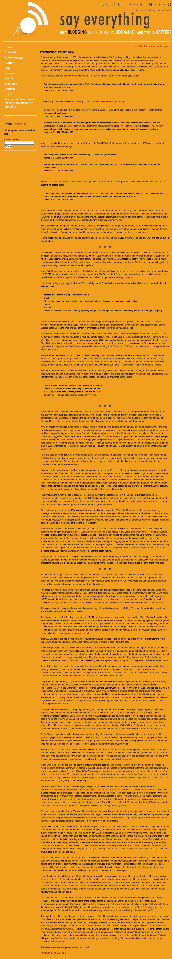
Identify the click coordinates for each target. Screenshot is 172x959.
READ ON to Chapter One (53, 953)
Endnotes (11, 83)
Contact (10, 88)
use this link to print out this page (152, 46)
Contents (11, 52)
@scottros (20, 123)
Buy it (8, 94)
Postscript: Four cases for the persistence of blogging (19, 103)
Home (8, 47)
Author (9, 62)
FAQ (7, 68)
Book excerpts (14, 57)
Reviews (10, 73)
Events (9, 78)
